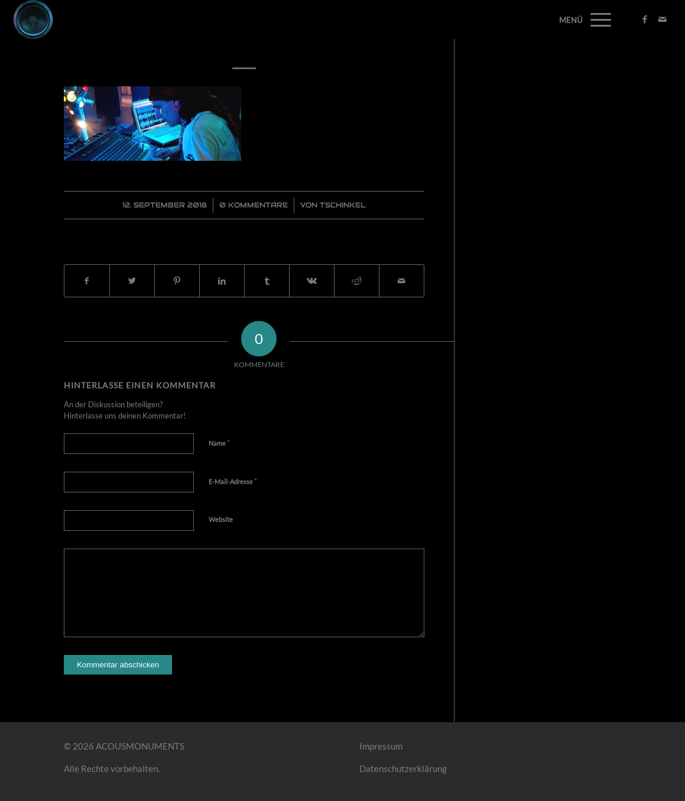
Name (219, 442)
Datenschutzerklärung (403, 768)
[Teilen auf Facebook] (86, 281)
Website (221, 519)
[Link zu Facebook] (645, 19)
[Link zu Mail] (662, 19)
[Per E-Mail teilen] (401, 281)
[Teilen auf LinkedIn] (222, 281)
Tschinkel (343, 204)
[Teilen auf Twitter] (132, 281)
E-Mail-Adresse (233, 481)
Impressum (380, 746)
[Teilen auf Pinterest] (177, 281)
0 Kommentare (253, 204)
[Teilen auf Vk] (312, 281)
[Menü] (597, 19)
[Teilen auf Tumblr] (267, 281)
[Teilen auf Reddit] (357, 281)
